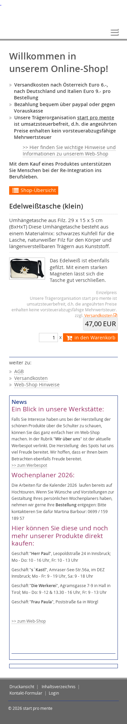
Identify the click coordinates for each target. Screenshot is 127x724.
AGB (19, 371)
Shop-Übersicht (34, 190)
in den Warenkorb (90, 338)
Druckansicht (21, 687)
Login (54, 693)
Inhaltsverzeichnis (59, 687)
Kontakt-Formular (25, 693)
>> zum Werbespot (29, 465)
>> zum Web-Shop (29, 621)
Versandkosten (98, 315)
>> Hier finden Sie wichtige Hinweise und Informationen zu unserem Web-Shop (69, 150)
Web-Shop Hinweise (37, 385)
